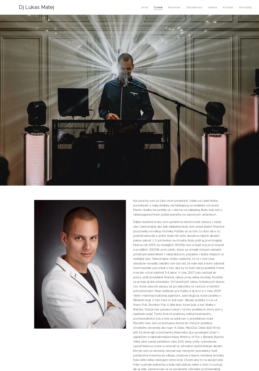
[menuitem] (142, 7)
